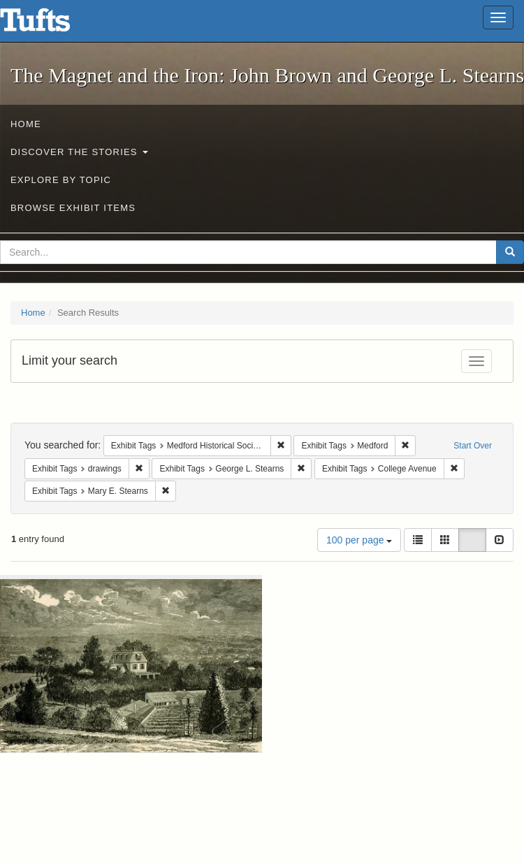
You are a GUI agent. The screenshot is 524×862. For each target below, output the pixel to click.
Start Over (472, 446)
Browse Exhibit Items (73, 208)
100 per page (359, 540)
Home (25, 124)
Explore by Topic (60, 180)
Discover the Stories (79, 152)
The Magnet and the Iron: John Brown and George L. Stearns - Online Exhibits (52, 24)
